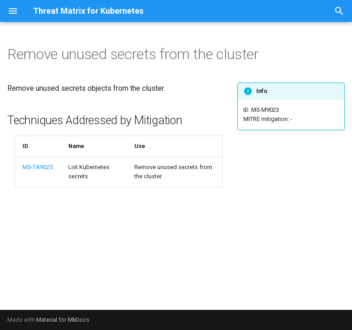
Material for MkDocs (62, 319)
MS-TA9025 (37, 167)
